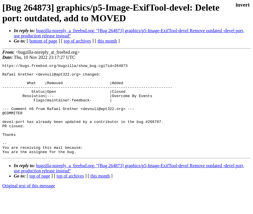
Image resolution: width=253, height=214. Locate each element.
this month (107, 40)
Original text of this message (28, 203)
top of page (40, 194)
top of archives (77, 40)
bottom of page (43, 40)
